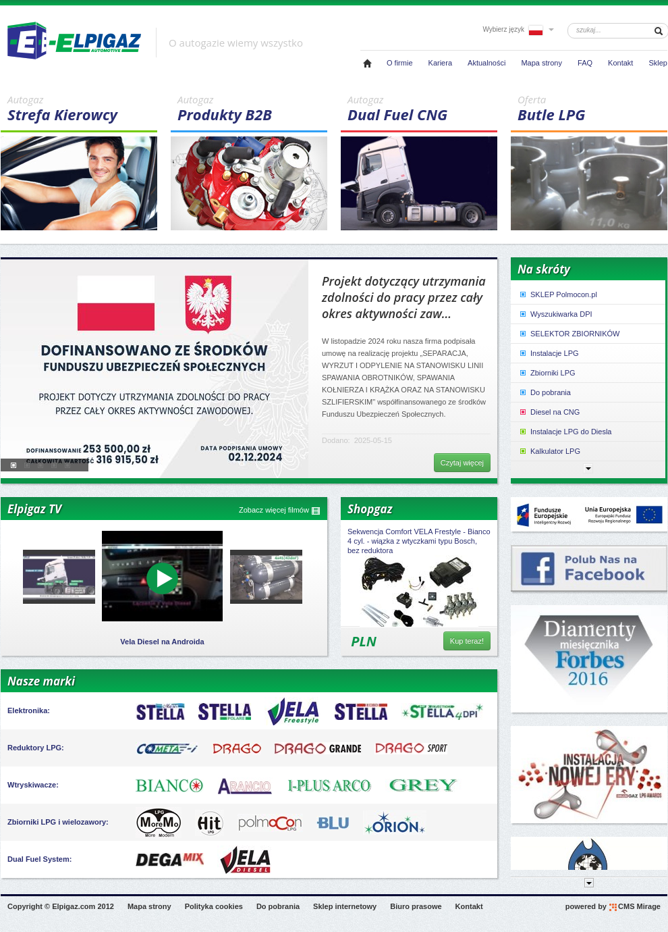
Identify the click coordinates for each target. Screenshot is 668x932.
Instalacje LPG (548, 353)
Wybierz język (518, 29)
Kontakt (620, 63)
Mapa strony (541, 63)
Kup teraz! (467, 641)
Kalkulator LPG (549, 451)
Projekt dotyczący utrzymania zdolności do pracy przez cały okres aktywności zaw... (404, 297)
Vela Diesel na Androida (162, 642)
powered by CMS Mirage (613, 907)
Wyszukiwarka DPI (555, 314)
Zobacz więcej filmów (280, 510)
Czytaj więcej (462, 463)
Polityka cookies (214, 906)
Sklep (657, 63)
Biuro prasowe (415, 906)
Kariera (440, 63)
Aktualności (486, 63)
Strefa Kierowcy (82, 108)
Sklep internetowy (345, 906)
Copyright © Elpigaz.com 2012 (60, 906)
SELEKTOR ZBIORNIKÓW (568, 333)
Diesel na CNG (549, 412)
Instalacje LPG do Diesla (564, 431)
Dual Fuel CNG (422, 108)
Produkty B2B (252, 108)
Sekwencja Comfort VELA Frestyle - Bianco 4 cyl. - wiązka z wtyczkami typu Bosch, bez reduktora (419, 540)
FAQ (585, 63)
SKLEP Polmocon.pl (557, 294)
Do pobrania (544, 392)
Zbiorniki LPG (547, 373)
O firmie (400, 63)
